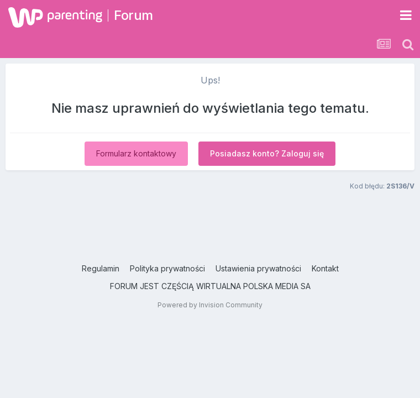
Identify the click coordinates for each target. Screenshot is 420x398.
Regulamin (100, 268)
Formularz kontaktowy (136, 153)
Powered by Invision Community (210, 305)
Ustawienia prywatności (258, 268)
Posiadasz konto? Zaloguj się (267, 153)
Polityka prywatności (167, 268)
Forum (133, 15)
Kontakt (325, 268)
